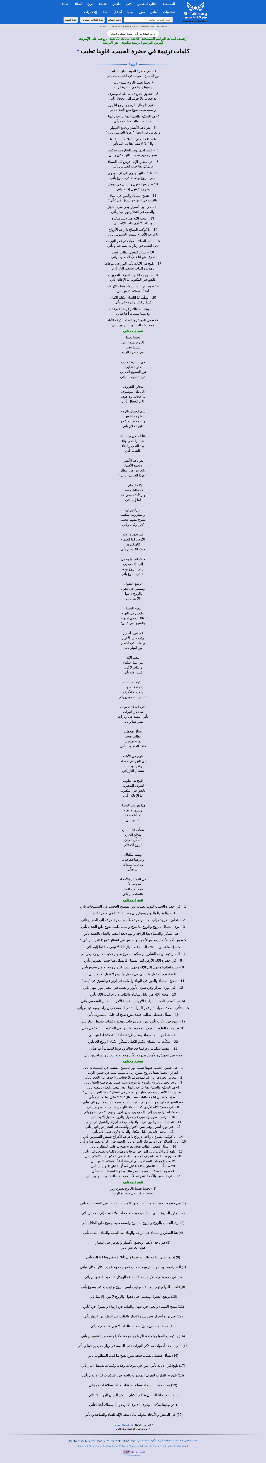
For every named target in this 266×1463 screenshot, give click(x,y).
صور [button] (142, 12)
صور (77, 1441)
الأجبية (153, 1441)
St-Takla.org (103, 26)
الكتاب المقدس (191, 1441)
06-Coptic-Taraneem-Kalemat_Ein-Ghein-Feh (149, 26)
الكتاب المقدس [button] (147, 4)
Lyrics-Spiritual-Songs (120, 26)
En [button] (105, 12)
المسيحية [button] (169, 4)
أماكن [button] (154, 12)
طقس (140, 1441)
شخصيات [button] (170, 12)
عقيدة (133, 1441)
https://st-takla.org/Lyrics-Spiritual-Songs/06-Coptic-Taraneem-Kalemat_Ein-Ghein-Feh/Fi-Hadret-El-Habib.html (133, 1446)
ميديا (83, 1441)
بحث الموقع (114, 19)
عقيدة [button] (103, 4)
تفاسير (175, 1441)
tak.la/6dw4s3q (133, 1455)
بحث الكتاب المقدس (92, 19)
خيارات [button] (91, 12)
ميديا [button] (130, 12)
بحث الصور (71, 19)
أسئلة (147, 1441)
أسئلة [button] (78, 4)
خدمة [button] (65, 4)
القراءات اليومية (164, 1441)
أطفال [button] (117, 12)
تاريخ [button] (90, 4)
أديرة (100, 1441)
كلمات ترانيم (91, 1441)
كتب (122, 1441)
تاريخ (127, 1441)
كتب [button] (129, 4)
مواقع (71, 1441)
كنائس (106, 1441)
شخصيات (115, 1441)
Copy (126, 1451)
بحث (181, 1441)
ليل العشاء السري (123, 1425)
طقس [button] (116, 4)
